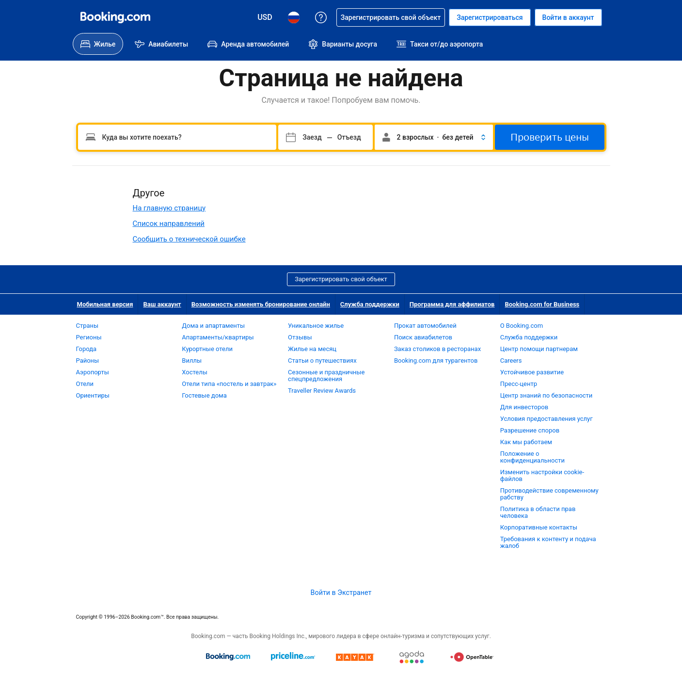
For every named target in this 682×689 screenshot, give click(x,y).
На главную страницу (169, 208)
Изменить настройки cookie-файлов (542, 475)
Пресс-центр (518, 383)
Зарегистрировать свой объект (341, 279)
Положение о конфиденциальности (532, 457)
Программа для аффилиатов (452, 304)
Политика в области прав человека (538, 512)
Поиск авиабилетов (423, 337)
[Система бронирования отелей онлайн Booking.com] (115, 17)
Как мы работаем (526, 442)
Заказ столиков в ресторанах (437, 349)
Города (86, 349)
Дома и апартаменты (213, 325)
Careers (511, 360)
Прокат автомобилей (425, 325)
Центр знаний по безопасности (546, 395)
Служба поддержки (369, 304)
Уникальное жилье (316, 325)
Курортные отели (207, 349)
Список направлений (169, 223)
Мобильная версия (105, 304)
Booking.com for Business (542, 304)
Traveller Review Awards (322, 390)
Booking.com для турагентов (436, 360)
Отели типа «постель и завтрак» (229, 383)
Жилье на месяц (312, 349)
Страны (87, 325)
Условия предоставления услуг (546, 418)
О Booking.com (521, 325)
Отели (85, 383)
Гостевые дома (204, 395)
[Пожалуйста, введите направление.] (177, 137)
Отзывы (300, 337)
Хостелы (194, 372)
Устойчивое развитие (532, 372)
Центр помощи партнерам (539, 349)
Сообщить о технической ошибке (189, 239)
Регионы (89, 337)
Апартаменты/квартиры (218, 337)
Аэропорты (92, 372)
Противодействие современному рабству (549, 494)
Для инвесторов (524, 407)
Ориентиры (93, 395)
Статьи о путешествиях (322, 360)
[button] (434, 137)
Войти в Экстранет (341, 592)
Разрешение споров (529, 430)
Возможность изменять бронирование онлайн (260, 304)
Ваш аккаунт (162, 304)
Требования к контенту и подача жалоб (548, 542)
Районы (87, 360)
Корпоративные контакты (538, 527)
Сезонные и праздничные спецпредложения (326, 376)
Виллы (192, 360)
